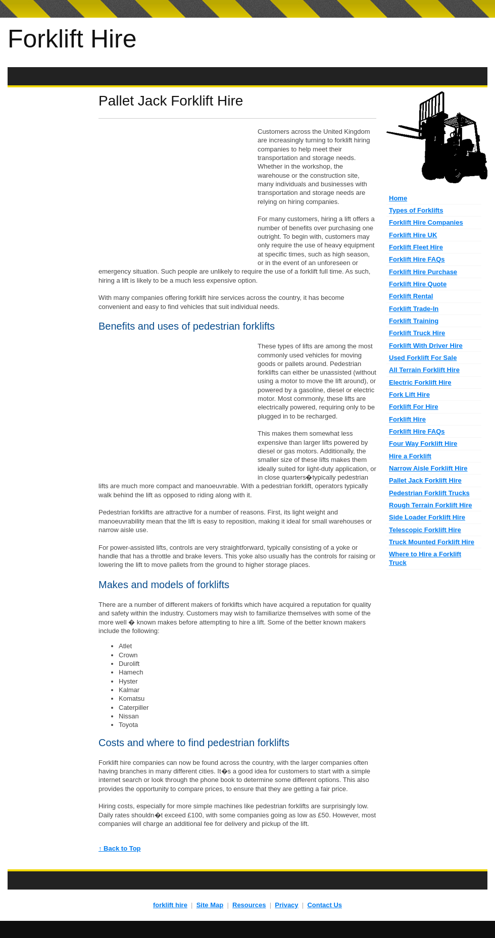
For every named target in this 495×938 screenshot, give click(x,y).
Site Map (209, 905)
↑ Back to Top (119, 848)
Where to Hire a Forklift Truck (425, 558)
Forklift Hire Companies (426, 222)
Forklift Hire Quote (418, 284)
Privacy (286, 905)
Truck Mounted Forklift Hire (431, 542)
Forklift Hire (72, 39)
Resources (249, 905)
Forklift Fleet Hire (416, 247)
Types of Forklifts (416, 210)
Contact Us (324, 905)
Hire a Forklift (410, 456)
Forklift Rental (411, 296)
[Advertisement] (247, 76)
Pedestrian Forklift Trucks (429, 493)
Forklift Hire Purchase (423, 272)
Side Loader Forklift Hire (427, 517)
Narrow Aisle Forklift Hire (428, 468)
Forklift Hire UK (413, 235)
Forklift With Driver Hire (426, 345)
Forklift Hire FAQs (417, 259)
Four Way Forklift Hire (423, 443)
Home (398, 198)
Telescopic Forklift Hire (425, 530)
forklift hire (170, 905)
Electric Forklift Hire (420, 382)
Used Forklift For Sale (423, 357)
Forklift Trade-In (413, 308)
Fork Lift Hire (409, 394)
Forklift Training (413, 321)
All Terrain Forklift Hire (424, 370)
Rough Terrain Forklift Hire (430, 505)
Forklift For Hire (413, 406)
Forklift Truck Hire (417, 333)
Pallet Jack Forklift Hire (425, 480)
